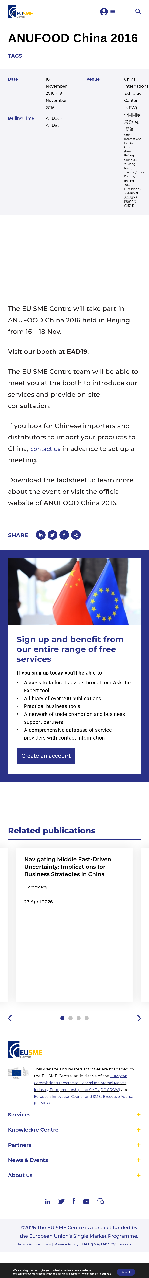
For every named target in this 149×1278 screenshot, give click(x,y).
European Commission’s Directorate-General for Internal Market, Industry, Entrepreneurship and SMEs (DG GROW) (87, 1120)
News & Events (31, 1203)
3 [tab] (79, 1053)
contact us (47, 459)
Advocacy (40, 907)
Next (138, 1053)
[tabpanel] (74, 950)
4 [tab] (88, 1053)
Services (21, 1152)
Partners (21, 1186)
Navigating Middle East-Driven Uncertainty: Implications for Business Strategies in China (74, 884)
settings (105, 1274)
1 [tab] (60, 1053)
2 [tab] (69, 1053)
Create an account (50, 770)
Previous (10, 1053)
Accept (126, 1272)
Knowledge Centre (37, 1169)
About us (22, 1219)
